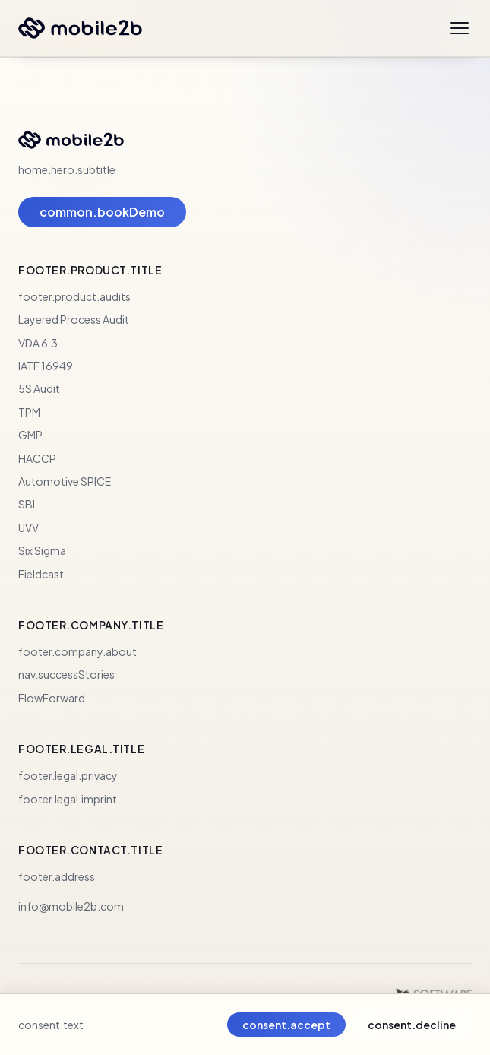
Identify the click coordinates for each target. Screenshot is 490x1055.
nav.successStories (66, 674)
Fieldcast (41, 574)
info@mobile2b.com (71, 906)
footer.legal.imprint (67, 799)
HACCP (37, 458)
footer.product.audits (74, 296)
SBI (26, 504)
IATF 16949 (45, 365)
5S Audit (39, 388)
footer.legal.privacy (68, 775)
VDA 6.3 (38, 343)
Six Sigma (42, 550)
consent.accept (286, 1024)
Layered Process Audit (73, 319)
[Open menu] (459, 28)
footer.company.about (77, 651)
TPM (29, 412)
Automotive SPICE (64, 481)
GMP (30, 435)
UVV (28, 527)
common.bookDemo (102, 212)
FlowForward (51, 698)
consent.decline (412, 1024)
